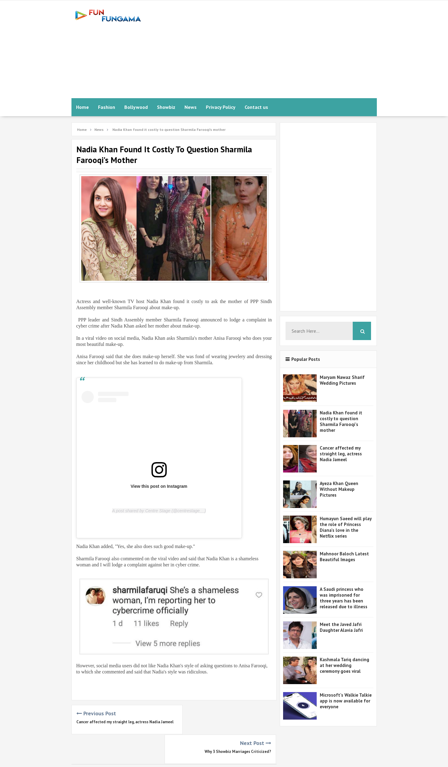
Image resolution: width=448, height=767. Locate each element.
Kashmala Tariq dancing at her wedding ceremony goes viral (344, 665)
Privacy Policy (220, 107)
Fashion (106, 107)
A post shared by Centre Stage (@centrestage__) (159, 510)
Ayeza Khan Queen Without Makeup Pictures (339, 489)
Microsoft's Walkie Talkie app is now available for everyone (346, 701)
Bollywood (136, 107)
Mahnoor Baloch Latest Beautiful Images (344, 556)
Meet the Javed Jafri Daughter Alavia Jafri (341, 627)
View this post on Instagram (159, 486)
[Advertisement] (266, 49)
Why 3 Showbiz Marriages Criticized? (238, 721)
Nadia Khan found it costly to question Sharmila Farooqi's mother (341, 421)
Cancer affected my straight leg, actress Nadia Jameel (341, 453)
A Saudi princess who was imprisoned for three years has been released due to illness (343, 598)
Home (82, 107)
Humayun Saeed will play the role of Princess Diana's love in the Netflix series (345, 527)
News (190, 107)
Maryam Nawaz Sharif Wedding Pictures (342, 380)
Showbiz (166, 107)
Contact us (256, 107)
